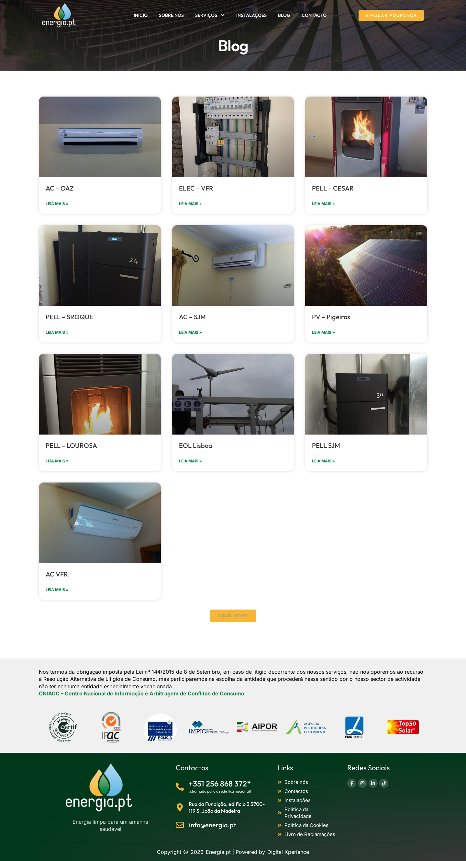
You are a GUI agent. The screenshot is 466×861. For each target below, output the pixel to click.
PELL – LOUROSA (71, 445)
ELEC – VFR (196, 188)
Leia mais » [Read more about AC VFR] (57, 589)
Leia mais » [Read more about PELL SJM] (323, 461)
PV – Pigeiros (331, 317)
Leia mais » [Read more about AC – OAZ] (57, 203)
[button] (233, 616)
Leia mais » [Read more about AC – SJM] (190, 332)
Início (141, 15)
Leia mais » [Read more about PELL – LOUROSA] (57, 461)
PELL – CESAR (333, 188)
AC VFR (57, 574)
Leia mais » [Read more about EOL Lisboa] (190, 461)
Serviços (210, 15)
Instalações (251, 15)
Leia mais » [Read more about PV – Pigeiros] (323, 332)
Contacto (314, 15)
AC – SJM (192, 317)
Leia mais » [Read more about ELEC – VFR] (190, 203)
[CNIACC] (141, 693)
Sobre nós (171, 15)
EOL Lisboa (195, 445)
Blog (284, 15)
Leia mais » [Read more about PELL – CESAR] (323, 203)
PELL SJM (326, 445)
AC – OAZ (60, 188)
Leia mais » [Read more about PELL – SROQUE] (57, 332)
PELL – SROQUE (69, 317)
